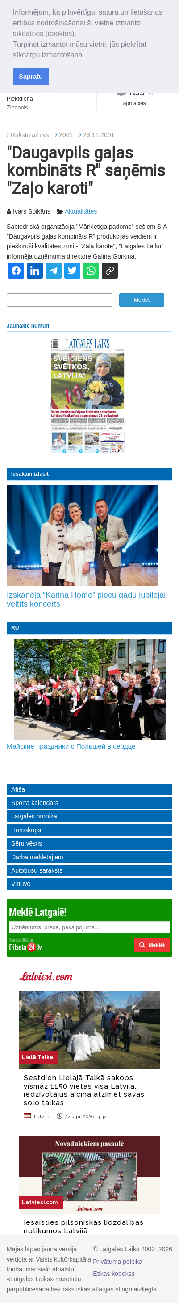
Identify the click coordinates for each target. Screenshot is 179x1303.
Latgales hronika (34, 816)
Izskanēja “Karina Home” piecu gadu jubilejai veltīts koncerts (86, 599)
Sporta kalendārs (34, 802)
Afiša (18, 789)
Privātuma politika (117, 1261)
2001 (66, 134)
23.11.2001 (98, 134)
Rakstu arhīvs (30, 134)
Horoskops (26, 830)
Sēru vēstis (26, 843)
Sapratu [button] (31, 76)
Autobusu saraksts (36, 870)
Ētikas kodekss (113, 1273)
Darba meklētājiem (37, 857)
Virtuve (20, 883)
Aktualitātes (81, 211)
